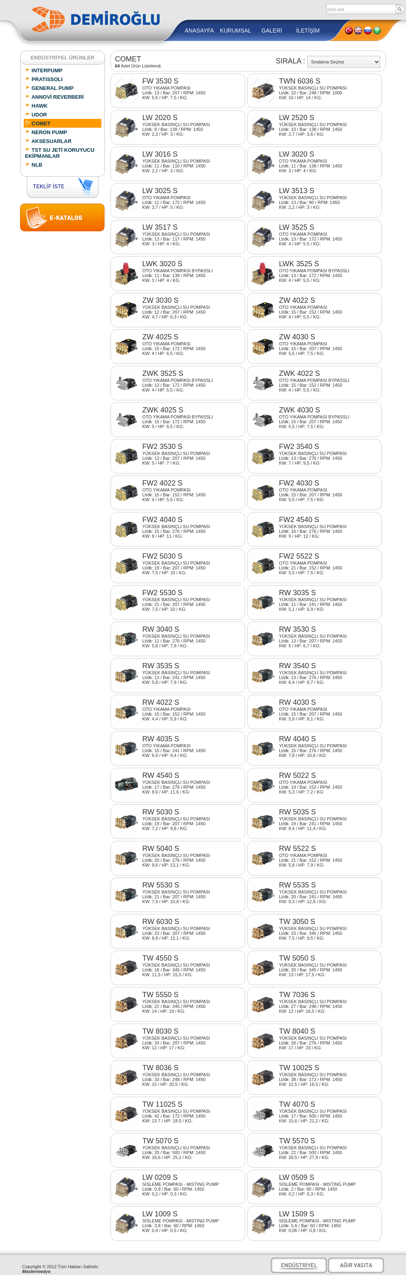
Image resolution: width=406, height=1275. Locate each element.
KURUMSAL (235, 30)
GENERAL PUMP (49, 88)
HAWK (36, 105)
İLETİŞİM (308, 30)
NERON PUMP (46, 132)
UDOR (36, 114)
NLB (33, 164)
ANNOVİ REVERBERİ (54, 97)
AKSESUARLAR (48, 141)
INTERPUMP (43, 70)
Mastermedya (36, 1271)
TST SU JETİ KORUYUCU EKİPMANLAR (59, 153)
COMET (38, 123)
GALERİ (271, 30)
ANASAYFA (199, 30)
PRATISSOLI (44, 79)
